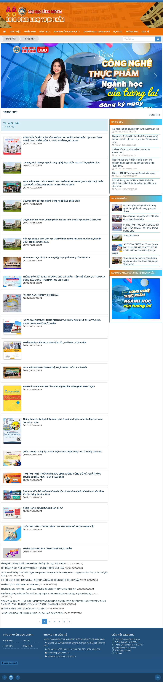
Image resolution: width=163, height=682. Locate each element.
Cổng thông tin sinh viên (125, 648)
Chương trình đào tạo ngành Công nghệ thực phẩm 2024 (51, 201)
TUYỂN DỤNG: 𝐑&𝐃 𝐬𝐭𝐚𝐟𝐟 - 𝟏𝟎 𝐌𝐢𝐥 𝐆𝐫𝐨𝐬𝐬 (19, 584)
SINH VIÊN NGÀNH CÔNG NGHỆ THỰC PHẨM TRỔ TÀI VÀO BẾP (55, 367)
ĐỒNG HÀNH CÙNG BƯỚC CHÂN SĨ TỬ (43, 508)
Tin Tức (26, 640)
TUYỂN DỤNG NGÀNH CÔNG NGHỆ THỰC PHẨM (47, 548)
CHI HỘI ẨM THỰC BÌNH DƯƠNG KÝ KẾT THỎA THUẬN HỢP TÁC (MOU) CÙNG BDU (141, 228)
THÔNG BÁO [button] (132, 31)
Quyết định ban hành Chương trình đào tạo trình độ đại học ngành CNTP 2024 (62, 219)
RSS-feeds (28, 646)
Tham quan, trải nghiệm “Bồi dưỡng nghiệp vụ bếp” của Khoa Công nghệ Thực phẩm (140, 261)
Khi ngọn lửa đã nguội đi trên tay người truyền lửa (135, 129)
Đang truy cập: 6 (9, 663)
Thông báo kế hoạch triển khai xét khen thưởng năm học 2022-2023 (33, 563)
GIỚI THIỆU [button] (15, 31)
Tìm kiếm (9, 646)
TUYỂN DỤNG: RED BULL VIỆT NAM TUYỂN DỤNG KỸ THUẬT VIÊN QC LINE (38, 589)
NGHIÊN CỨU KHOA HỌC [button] (67, 32)
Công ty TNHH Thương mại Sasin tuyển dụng (133, 173)
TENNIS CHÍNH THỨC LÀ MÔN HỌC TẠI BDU (23, 608)
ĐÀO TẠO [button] (44, 32)
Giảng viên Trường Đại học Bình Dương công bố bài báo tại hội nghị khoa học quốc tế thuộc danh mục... (135, 139)
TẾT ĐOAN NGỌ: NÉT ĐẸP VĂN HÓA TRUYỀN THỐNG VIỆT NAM (32, 568)
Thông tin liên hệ (131, 235)
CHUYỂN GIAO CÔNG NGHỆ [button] (97, 31)
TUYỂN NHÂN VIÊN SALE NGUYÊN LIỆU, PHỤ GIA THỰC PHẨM (54, 342)
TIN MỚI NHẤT (10, 112)
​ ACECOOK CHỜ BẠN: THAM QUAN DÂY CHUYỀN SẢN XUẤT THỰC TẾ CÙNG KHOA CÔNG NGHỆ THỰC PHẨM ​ (135, 249)
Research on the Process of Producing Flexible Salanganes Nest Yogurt (59, 386)
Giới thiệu (9, 640)
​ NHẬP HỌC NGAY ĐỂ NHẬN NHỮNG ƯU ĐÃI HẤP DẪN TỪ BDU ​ (32, 613)
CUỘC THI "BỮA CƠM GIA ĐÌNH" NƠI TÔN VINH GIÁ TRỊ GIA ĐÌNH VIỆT (59, 526)
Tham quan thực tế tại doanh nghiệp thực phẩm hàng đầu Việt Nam (56, 257)
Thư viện (118, 653)
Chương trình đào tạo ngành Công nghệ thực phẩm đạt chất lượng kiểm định (61, 162)
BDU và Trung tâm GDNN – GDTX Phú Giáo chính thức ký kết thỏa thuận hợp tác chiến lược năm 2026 (134, 183)
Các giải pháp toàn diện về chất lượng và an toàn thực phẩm (141, 217)
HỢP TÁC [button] (117, 31)
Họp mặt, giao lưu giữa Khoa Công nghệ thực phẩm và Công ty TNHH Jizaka (139, 208)
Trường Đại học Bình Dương (127, 639)
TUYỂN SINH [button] (30, 31)
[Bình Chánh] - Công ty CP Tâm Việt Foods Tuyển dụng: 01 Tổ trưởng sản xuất (62, 451)
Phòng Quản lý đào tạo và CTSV (129, 645)
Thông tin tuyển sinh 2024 (126, 642)
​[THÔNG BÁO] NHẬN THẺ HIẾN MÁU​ (41, 295)
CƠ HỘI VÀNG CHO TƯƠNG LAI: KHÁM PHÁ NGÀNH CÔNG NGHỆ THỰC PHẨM (40, 580)
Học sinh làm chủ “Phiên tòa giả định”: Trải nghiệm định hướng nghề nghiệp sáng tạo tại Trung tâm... (133, 163)
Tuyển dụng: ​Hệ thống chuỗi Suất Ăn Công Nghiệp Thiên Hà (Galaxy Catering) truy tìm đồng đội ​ (46, 593)
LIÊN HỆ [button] (145, 31)
